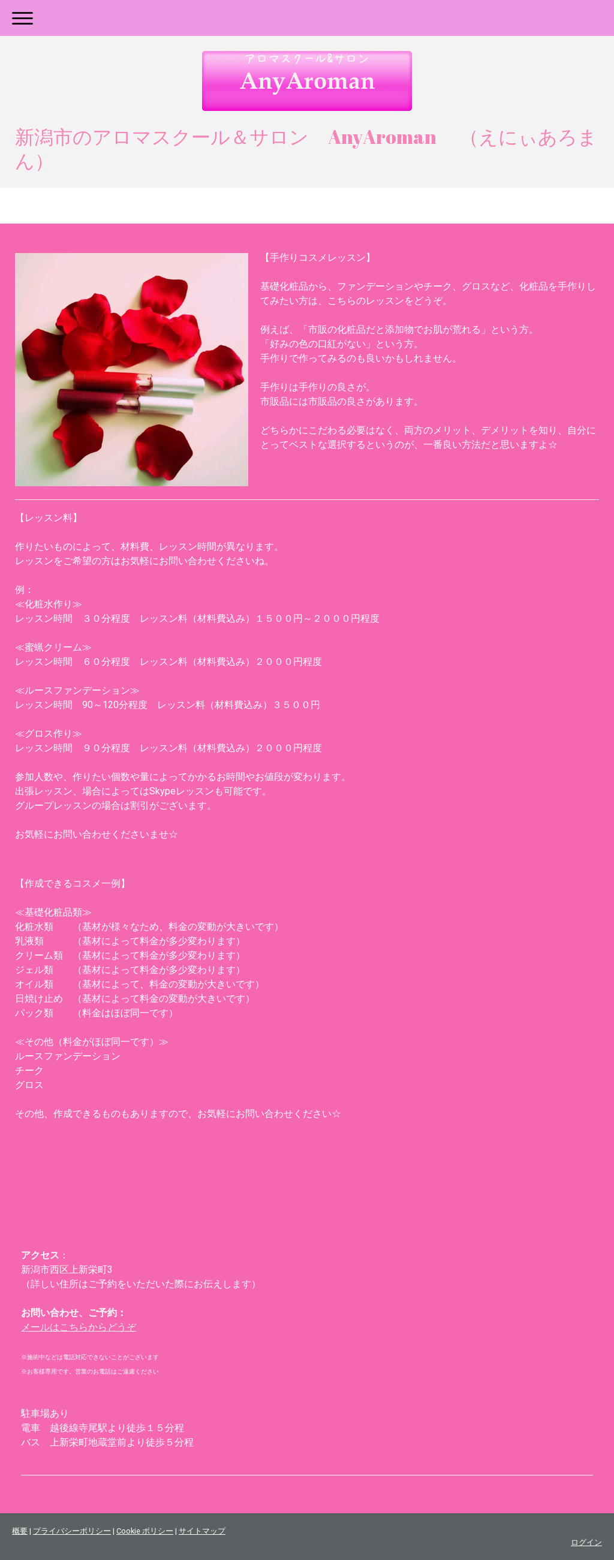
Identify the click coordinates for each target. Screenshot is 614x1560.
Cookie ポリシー (144, 1530)
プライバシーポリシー (72, 1530)
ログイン (586, 1542)
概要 (20, 1530)
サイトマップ (202, 1530)
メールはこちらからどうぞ (78, 1327)
